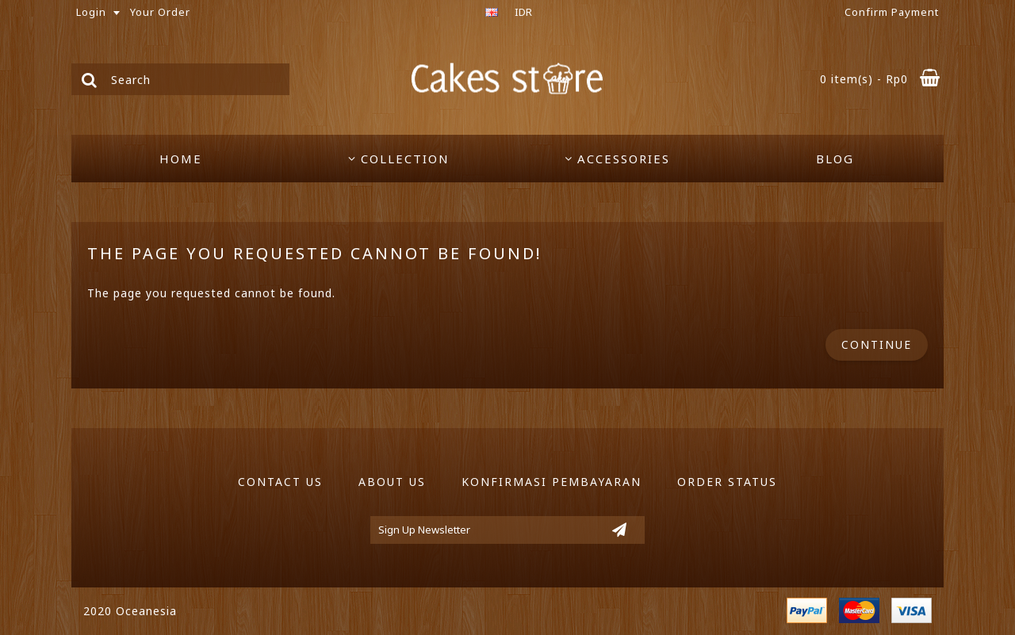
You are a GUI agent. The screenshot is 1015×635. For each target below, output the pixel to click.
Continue (876, 344)
